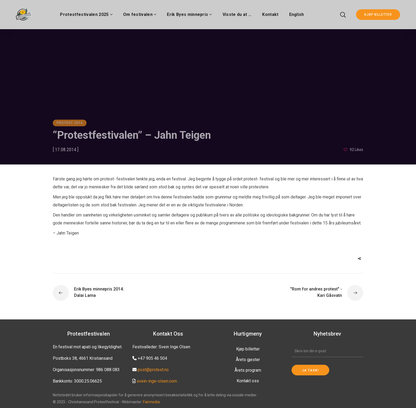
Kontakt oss (248, 380)
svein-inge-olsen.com (157, 381)
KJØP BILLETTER (378, 14)
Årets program (248, 370)
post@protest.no (153, 369)
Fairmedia (151, 402)
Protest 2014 (70, 123)
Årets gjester (248, 359)
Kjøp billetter (248, 348)
